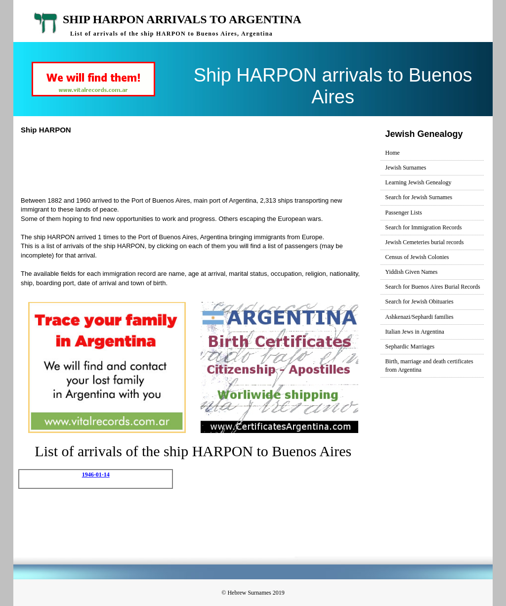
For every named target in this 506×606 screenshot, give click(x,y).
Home (392, 152)
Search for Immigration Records (423, 227)
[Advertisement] (203, 164)
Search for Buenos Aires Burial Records (432, 286)
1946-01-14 (96, 474)
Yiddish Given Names (411, 271)
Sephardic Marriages (410, 346)
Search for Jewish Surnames (419, 197)
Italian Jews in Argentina (414, 331)
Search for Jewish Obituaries (419, 301)
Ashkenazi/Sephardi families (419, 316)
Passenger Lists (403, 212)
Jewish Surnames (405, 167)
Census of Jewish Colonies (417, 257)
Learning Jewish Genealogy (418, 182)
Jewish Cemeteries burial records (424, 242)
